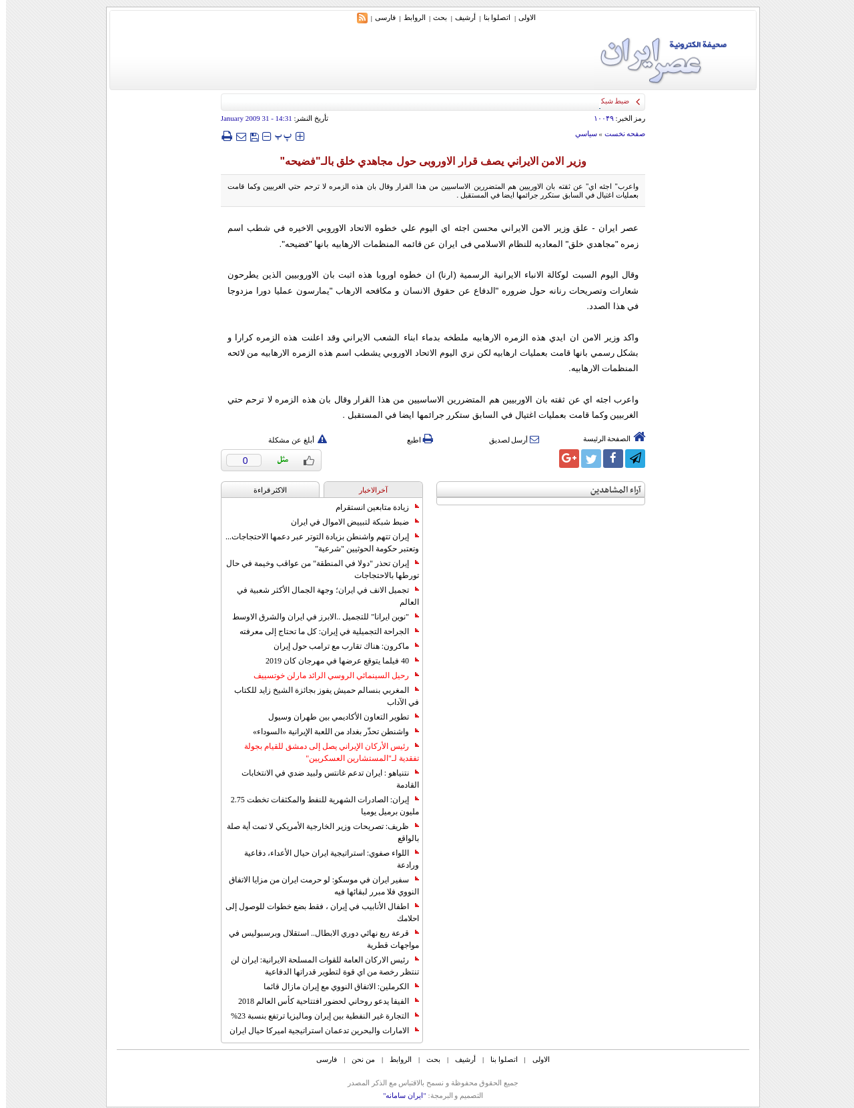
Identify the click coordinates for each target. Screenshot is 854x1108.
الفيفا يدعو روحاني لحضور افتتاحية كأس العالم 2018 (322, 1001)
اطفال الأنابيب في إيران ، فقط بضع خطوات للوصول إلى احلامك (316, 912)
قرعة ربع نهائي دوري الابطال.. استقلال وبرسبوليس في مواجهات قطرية (318, 939)
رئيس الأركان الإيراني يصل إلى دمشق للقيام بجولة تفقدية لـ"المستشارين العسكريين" (325, 752)
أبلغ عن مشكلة (291, 440)
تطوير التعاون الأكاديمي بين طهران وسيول (337, 717)
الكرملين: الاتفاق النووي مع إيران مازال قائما (335, 986)
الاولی (521, 17)
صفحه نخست (619, 133)
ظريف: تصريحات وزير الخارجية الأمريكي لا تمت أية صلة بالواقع (317, 832)
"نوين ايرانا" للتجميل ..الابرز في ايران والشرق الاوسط (319, 616)
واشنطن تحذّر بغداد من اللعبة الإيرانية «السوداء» (330, 731)
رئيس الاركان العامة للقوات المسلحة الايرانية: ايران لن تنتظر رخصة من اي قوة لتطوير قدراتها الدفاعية (319, 966)
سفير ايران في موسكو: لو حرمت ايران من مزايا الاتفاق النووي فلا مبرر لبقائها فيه (318, 885)
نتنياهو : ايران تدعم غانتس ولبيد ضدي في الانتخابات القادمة (324, 779)
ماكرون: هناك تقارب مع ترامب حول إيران (340, 646)
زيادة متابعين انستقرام (371, 507)
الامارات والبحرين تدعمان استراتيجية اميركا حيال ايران (318, 1030)
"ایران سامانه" (398, 1095)
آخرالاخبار (367, 490)
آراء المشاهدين (609, 490)
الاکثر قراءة (265, 490)
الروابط (409, 17)
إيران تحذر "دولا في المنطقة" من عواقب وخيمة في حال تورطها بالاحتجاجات (316, 569)
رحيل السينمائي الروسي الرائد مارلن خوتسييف (330, 675)
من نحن (357, 1059)
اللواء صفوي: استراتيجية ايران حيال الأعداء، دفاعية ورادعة (325, 859)
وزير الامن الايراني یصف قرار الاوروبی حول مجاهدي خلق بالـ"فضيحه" (427, 161)
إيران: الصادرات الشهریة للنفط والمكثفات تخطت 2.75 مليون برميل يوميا (319, 805)
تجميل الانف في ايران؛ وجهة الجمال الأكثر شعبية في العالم (322, 596)
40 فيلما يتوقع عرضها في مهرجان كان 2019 (336, 660)
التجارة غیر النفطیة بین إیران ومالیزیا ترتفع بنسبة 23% (319, 1016)
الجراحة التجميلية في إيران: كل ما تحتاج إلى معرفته (323, 631)
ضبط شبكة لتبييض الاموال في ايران (349, 522)
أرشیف (459, 17)
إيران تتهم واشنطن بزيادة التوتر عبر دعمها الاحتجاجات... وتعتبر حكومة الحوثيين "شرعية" (316, 542)
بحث (434, 17)
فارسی (379, 17)
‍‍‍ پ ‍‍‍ (278, 135)
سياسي (580, 133)
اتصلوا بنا (491, 17)
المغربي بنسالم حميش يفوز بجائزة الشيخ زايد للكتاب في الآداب (320, 696)
